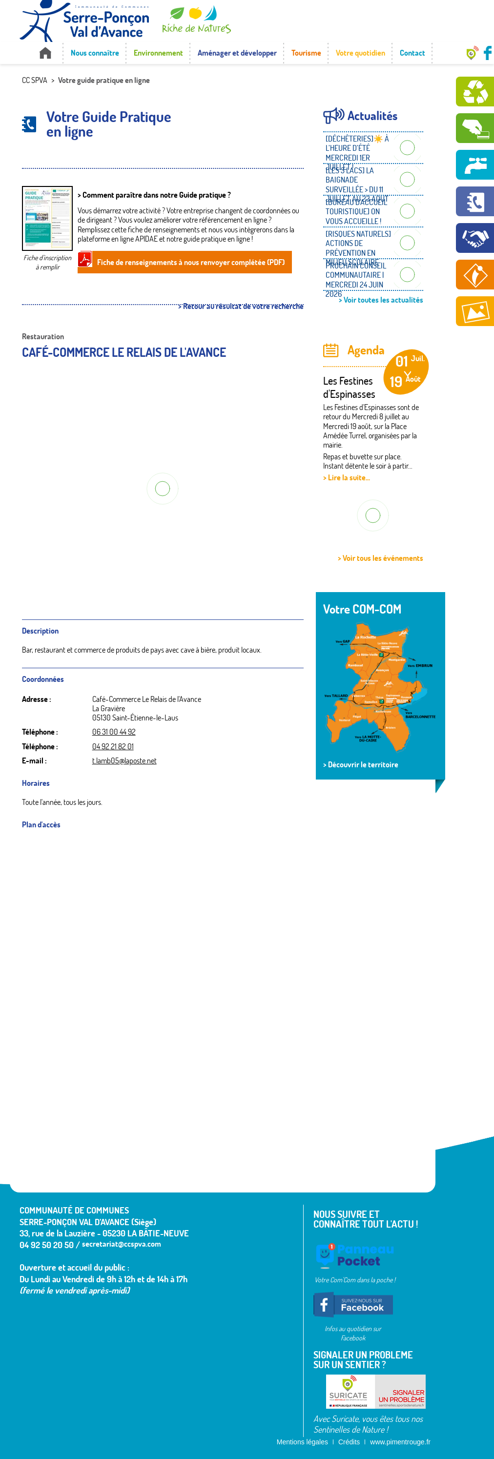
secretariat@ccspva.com (121, 1244)
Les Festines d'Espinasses (349, 387)
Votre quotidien (360, 53)
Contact (412, 53)
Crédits (349, 1442)
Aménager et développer (237, 53)
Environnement (158, 53)
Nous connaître (95, 53)
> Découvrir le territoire (360, 764)
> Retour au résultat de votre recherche (241, 306)
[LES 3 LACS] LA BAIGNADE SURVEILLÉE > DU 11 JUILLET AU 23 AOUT (357, 184)
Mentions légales (302, 1442)
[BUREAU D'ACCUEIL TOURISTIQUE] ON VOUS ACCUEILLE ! (356, 211)
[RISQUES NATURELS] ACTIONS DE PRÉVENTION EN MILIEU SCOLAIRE (358, 248)
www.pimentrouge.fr (400, 1442)
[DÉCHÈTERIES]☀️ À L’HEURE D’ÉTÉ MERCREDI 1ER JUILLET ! (357, 153)
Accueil (45, 53)
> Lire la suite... (346, 477)
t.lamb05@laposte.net (124, 760)
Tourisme (306, 53)
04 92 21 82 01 (113, 746)
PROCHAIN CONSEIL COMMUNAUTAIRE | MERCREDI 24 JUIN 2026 (356, 280)
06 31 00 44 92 (114, 732)
